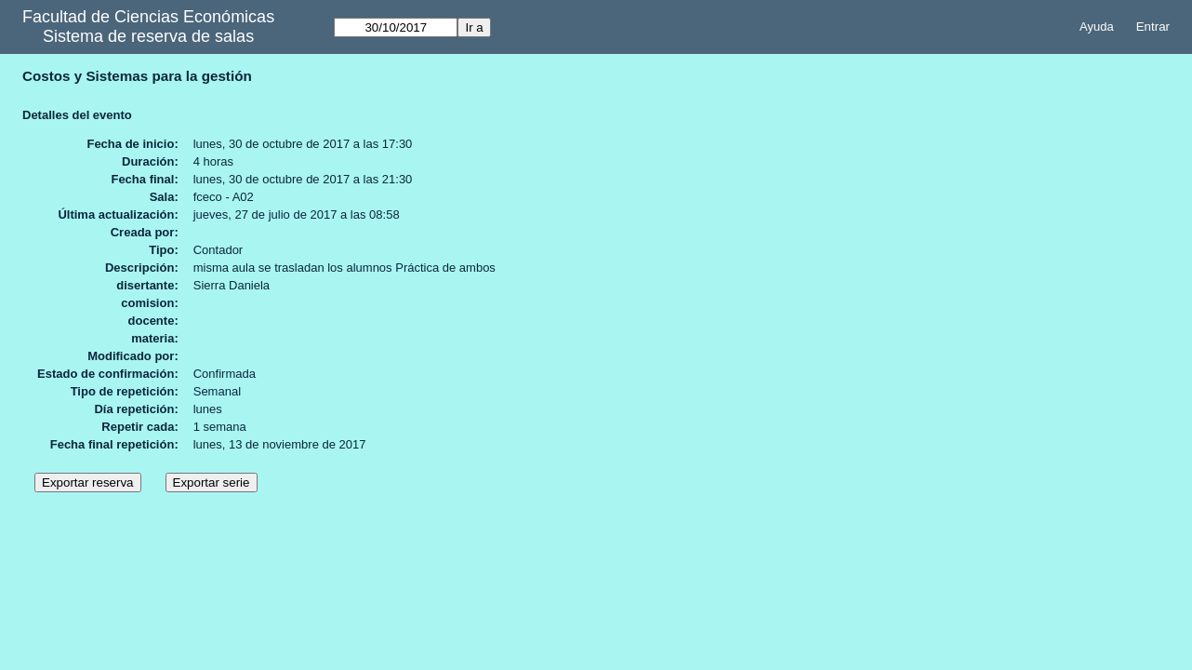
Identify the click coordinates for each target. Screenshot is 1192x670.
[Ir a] (395, 27)
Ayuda (1096, 27)
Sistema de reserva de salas (148, 36)
